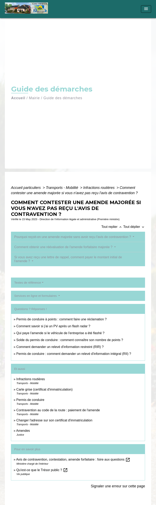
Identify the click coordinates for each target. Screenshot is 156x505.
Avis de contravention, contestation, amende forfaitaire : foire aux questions (73, 459)
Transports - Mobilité (62, 188)
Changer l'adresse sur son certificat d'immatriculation (54, 420)
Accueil (18, 98)
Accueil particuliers (26, 188)
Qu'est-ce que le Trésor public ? (42, 470)
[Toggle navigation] (146, 9)
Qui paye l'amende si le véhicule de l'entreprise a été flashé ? (60, 333)
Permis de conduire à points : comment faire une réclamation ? (61, 319)
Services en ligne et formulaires (35, 295)
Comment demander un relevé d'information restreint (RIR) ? (60, 347)
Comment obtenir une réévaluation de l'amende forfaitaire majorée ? (63, 247)
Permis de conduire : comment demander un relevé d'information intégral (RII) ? (73, 353)
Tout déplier (134, 226)
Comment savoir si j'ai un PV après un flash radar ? (53, 326)
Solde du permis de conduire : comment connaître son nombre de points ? (69, 340)
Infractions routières (99, 188)
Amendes (23, 430)
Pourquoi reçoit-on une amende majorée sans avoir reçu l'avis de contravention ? (73, 237)
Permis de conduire (30, 400)
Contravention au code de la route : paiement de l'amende (58, 410)
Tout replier (112, 226)
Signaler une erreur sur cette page (118, 486)
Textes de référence (27, 282)
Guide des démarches (62, 98)
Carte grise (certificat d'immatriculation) (44, 389)
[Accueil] (28, 9)
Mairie (34, 98)
